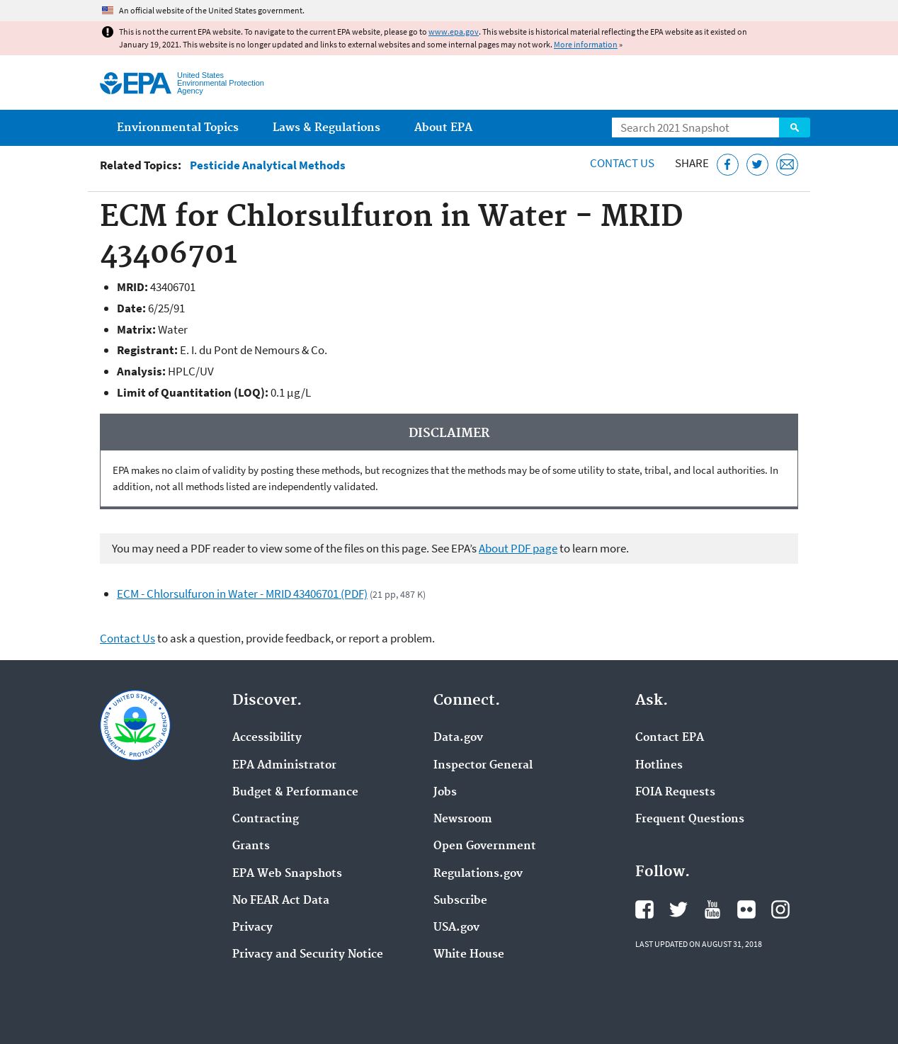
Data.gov (458, 738)
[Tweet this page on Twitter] (757, 165)
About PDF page (518, 548)
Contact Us (622, 163)
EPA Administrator (284, 765)
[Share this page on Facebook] (728, 165)
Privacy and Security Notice (307, 954)
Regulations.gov (478, 874)
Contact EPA (669, 738)
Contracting (265, 819)
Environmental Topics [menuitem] (178, 128)
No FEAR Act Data (280, 901)
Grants (251, 846)
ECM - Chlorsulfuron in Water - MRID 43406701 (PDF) (242, 593)
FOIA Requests (675, 792)
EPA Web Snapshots (287, 874)
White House (468, 954)
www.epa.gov (453, 31)
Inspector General (483, 765)
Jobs (445, 792)
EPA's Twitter (678, 909)
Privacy (252, 927)
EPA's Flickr (746, 909)
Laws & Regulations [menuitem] (326, 128)
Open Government (484, 846)
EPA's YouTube (712, 909)
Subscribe (460, 901)
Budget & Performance (295, 792)
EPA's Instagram (780, 909)
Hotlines (659, 765)
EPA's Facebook (644, 909)
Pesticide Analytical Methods (268, 165)
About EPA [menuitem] (443, 128)
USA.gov (456, 927)
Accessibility (267, 738)
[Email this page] (787, 165)
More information (586, 44)
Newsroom (462, 819)
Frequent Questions (689, 819)
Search (794, 127)
